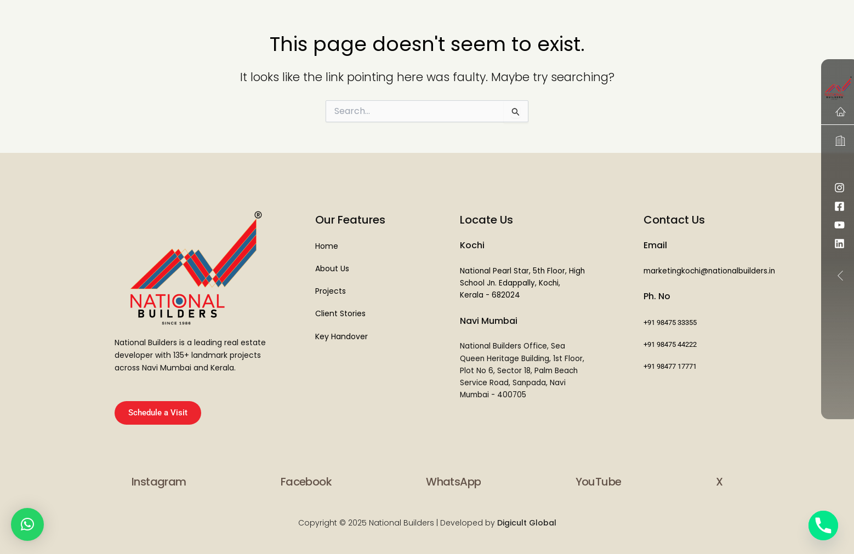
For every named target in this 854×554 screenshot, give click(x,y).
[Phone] (823, 525)
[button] (27, 524)
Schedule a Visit (157, 413)
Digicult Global (525, 522)
